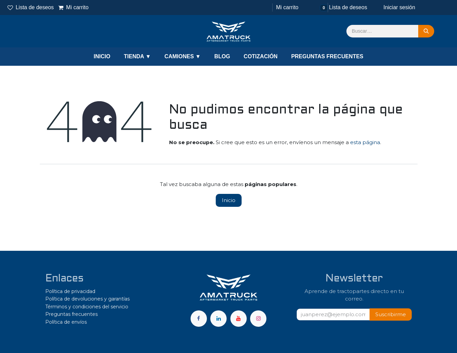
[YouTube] (238, 318)
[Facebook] (199, 318)
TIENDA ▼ (137, 56)
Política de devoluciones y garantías (87, 299)
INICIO (102, 56)
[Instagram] (258, 318)
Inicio (228, 200)
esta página (365, 142)
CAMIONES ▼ (182, 56)
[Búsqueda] (426, 31)
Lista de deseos (30, 7)
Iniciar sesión (399, 7)
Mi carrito (73, 7)
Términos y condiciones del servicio (86, 307)
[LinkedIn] (218, 318)
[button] (391, 314)
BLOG (222, 56)
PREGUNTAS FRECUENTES (327, 56)
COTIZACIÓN (261, 56)
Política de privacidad (70, 291)
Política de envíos (66, 322)
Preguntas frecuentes (71, 314)
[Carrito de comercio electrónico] (286, 7)
